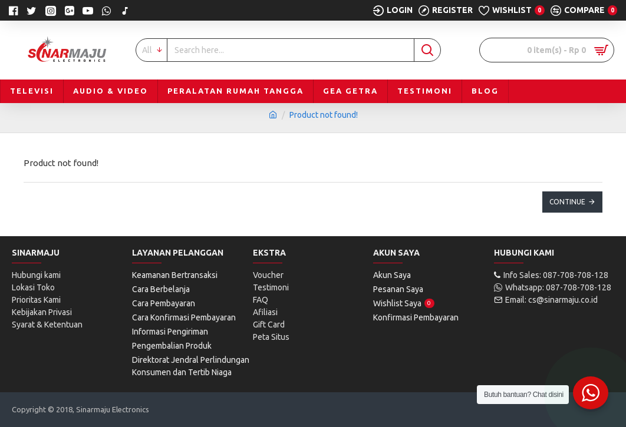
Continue (567, 202)
